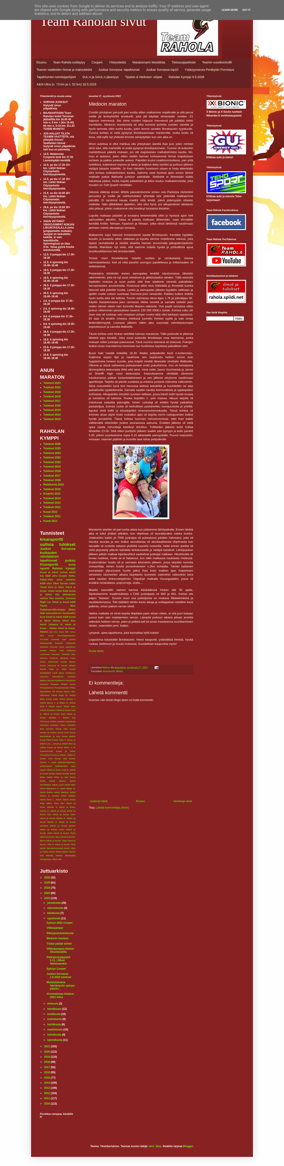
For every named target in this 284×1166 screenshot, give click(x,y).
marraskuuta (55, 908)
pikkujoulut (69, 594)
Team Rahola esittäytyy (69, 62)
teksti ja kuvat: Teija (56, 840)
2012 (47, 1093)
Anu (55, 632)
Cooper (63, 575)
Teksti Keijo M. (59, 695)
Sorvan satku (67, 583)
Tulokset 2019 (52, 392)
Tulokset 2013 (52, 419)
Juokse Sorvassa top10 (162, 69)
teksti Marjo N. (67, 788)
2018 (47, 1061)
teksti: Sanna (68, 851)
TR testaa (57, 691)
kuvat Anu (62, 729)
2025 (47, 882)
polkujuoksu (61, 766)
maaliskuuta (55, 1029)
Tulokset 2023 (52, 383)
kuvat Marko (68, 736)
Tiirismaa (44, 721)
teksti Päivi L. (47, 799)
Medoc (119, 671)
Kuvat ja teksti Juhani (53, 572)
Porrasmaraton (61, 688)
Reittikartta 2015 (53, 484)
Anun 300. (64, 632)
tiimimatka (70, 855)
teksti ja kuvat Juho (64, 814)
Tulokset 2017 (52, 400)
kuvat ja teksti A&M (57, 617)
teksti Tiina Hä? (55, 803)
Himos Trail (57, 650)
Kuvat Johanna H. (50, 665)
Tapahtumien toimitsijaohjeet (56, 77)
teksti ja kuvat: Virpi (65, 844)
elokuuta (53, 1003)
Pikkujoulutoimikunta (60, 933)
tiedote (59, 855)
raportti (44, 568)
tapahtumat (48, 560)
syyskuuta (54, 918)
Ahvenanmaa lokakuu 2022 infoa (60, 995)
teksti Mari (70, 784)
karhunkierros (54, 613)
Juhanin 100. (68, 654)
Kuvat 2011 (50, 521)
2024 (47, 887)
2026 (47, 877)
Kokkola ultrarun (58, 658)
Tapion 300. (69, 691)
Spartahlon (45, 691)
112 (51, 632)
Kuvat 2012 (50, 511)
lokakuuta (53, 913)
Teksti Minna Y (67, 699)
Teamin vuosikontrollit (217, 62)
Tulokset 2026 (52, 444)
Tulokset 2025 (52, 448)
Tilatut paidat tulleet (59, 943)
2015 (47, 1077)
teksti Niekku (68, 796)
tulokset (67, 544)
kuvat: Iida (61, 758)
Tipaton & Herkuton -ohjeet (143, 77)
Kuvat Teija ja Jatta (53, 669)
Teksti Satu (69, 706)
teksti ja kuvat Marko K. (53, 818)
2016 (47, 1072)
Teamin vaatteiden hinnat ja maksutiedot (64, 69)
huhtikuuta (54, 1024)
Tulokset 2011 (52, 516)
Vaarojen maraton (49, 725)
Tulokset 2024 (52, 453)
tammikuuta (55, 1040)
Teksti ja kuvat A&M (63, 602)
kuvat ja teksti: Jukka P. (63, 755)
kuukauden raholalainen (49, 554)
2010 (47, 1103)
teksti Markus (61, 792)
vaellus (44, 598)
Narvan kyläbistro (56, 680)
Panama (55, 684)
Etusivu (41, 62)
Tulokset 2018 (52, 396)
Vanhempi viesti (182, 801)
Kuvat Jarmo (68, 662)
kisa (42, 729)
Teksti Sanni (55, 706)
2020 (47, 1051)
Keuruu (43, 658)
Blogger (188, 1146)
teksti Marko (46, 792)
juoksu (70, 560)
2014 (47, 1082)
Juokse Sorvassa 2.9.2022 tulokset (59, 975)
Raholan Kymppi (63, 568)
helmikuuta (54, 1034)
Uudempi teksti (98, 801)
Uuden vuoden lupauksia (62, 721)
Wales (72, 609)
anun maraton (66, 579)
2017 (47, 1067)
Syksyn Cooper (56, 968)
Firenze (54, 647)
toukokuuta (54, 1019)
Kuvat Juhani (68, 665)
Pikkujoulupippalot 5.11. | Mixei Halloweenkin (58, 960)
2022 (47, 898)
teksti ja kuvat (58, 811)
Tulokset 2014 (52, 414)
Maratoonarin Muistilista (148, 62)
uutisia (47, 544)
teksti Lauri (58, 784)
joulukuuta (54, 902)
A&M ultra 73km (49, 583)
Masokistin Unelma (64, 676)
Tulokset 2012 (52, 507)
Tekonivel (45, 695)
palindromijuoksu (66, 762)
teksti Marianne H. (49, 788)
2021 (47, 1046)
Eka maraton (56, 598)
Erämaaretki (46, 643)
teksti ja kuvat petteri (62, 826)
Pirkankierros (46, 688)
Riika (72, 688)
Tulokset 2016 (52, 405)
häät (42, 613)
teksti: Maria (55, 851)
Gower (43, 650)
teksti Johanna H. (51, 624)
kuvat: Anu (46, 758)
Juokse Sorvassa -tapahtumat (119, 69)
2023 (47, 893)
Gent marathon (67, 647)
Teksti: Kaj (69, 717)
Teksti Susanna (47, 710)
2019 (47, 1056)
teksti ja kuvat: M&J (50, 837)
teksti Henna (57, 781)
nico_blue (155, 1146)
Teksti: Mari (57, 605)
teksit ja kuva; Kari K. (58, 770)
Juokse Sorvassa (57, 548)
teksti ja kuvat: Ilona (64, 833)
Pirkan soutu (68, 684)
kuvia (72, 564)
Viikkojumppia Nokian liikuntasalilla (60, 950)
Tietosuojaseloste (184, 62)
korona (49, 729)
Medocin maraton (58, 938)
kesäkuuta (54, 1014)
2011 (47, 1098)
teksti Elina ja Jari (57, 777)
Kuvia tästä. (96, 651)
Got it (246, 10)
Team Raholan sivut (93, 21)
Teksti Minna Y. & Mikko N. (54, 703)
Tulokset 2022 (52, 387)
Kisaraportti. (49, 564)
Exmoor (59, 643)
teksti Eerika (62, 773)
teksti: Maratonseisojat (51, 848)
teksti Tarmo (62, 799)
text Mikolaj (46, 855)
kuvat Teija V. (59, 740)
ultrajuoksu (45, 859)
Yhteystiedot (117, 62)
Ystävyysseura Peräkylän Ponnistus (209, 69)
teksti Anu (68, 620)
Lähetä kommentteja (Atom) (112, 807)
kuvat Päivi (45, 740)
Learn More (230, 10)
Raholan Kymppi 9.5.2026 (186, 77)
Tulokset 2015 (52, 410)
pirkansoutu (46, 766)
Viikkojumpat (55, 927)
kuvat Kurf (63, 732)
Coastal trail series (63, 639)
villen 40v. (57, 859)
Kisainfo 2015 (51, 493)
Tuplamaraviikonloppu (52, 609)
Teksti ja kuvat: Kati (54, 714)
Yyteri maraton (67, 725)
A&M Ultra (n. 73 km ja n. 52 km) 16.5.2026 (66, 84)
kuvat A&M (61, 591)
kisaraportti (109, 671)
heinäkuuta (54, 1008)
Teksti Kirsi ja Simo (52, 587)
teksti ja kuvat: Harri (52, 829)
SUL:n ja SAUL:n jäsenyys (100, 77)
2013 (47, 1087)
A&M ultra (51, 575)
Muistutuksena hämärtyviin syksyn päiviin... (61, 985)
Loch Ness (58, 673)
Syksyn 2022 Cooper (60, 922)
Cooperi (97, 62)
